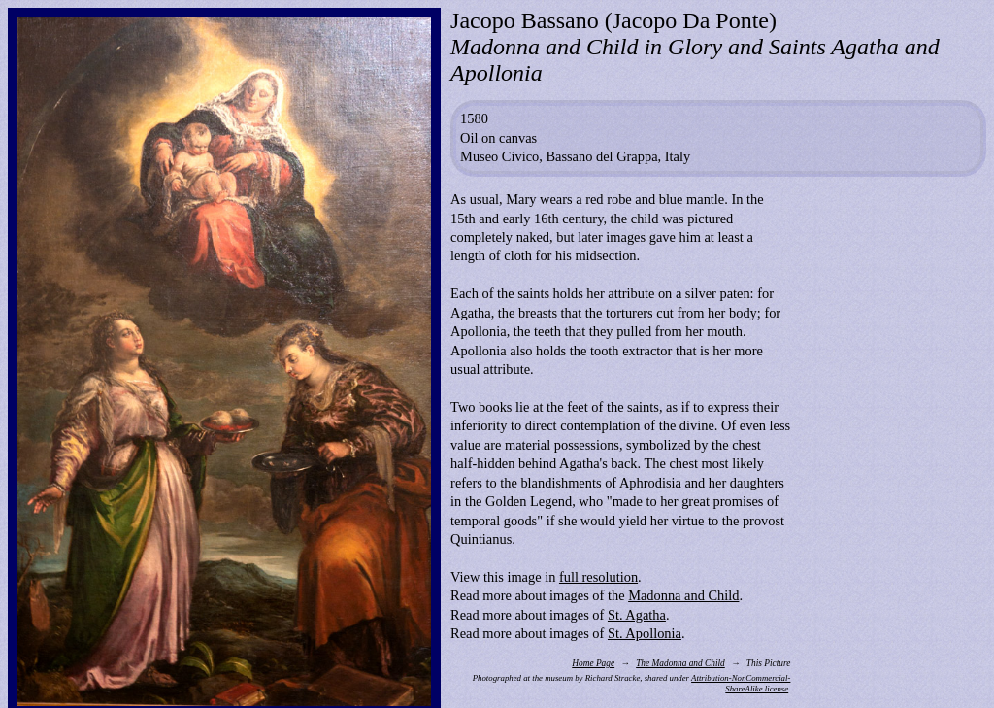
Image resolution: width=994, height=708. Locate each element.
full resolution (598, 577)
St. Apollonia (644, 633)
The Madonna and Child (680, 663)
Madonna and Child (683, 595)
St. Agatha (637, 615)
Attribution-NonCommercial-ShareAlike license (740, 683)
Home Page (593, 663)
